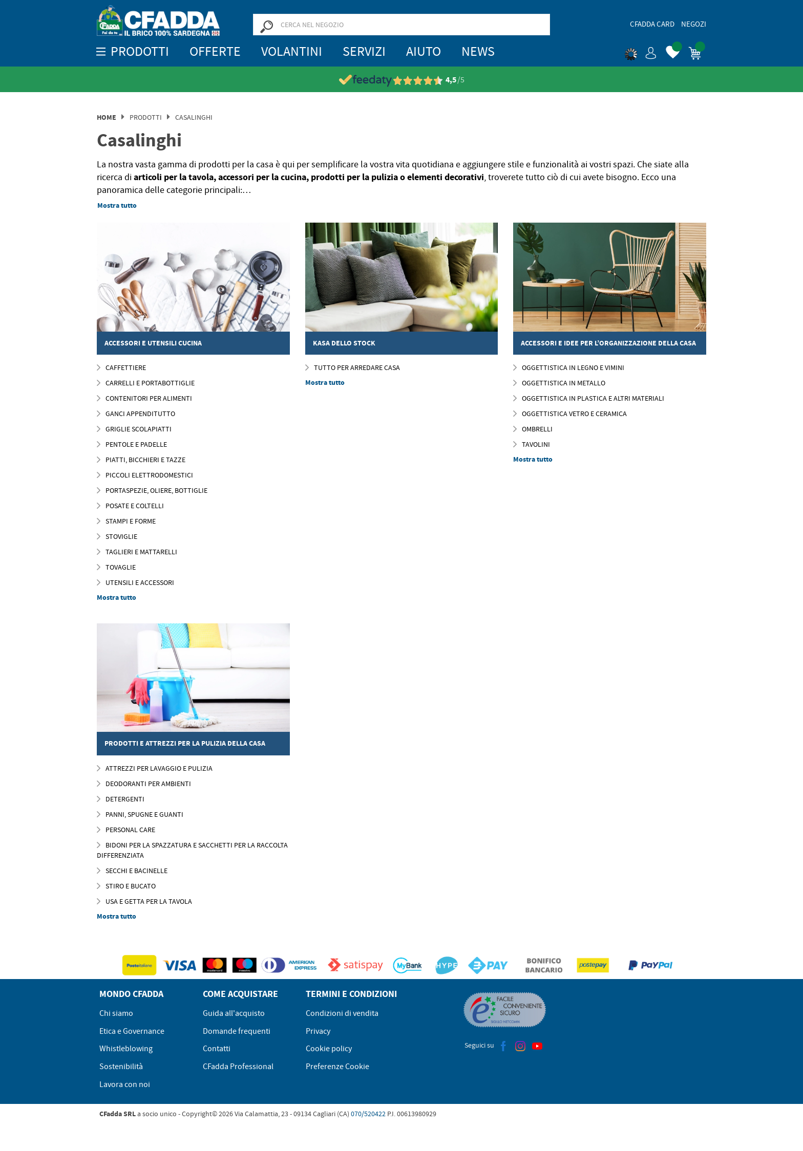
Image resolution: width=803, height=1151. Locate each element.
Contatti (216, 1049)
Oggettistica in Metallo (559, 382)
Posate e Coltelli (130, 505)
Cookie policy (329, 1049)
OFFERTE (215, 51)
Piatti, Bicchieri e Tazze (141, 459)
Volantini (291, 51)
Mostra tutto (117, 205)
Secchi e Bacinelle (132, 870)
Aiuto (423, 51)
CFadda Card (652, 24)
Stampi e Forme (126, 521)
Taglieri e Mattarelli (137, 551)
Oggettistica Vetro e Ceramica (570, 413)
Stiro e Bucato (126, 886)
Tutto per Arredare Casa (352, 367)
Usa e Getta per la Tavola (144, 901)
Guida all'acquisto (234, 1013)
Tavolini (531, 444)
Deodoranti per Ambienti (144, 783)
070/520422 (368, 1113)
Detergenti (120, 798)
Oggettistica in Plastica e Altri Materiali (588, 398)
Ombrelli (533, 428)
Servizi (364, 51)
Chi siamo (116, 1013)
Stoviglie (117, 536)
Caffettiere (121, 367)
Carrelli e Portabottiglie (146, 382)
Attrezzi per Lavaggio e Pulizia (155, 768)
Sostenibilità (121, 1066)
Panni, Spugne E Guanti (140, 814)
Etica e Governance (131, 1031)
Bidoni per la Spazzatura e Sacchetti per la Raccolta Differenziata (192, 850)
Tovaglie (116, 567)
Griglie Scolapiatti (134, 428)
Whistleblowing (126, 1049)
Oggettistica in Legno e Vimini (568, 367)
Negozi (693, 24)
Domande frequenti (236, 1031)
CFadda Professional (238, 1066)
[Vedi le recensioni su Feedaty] (401, 80)
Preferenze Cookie (337, 1066)
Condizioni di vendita (342, 1013)
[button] (641, 51)
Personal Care (126, 829)
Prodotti (146, 117)
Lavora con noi (124, 1084)
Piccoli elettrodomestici (145, 475)
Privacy (318, 1031)
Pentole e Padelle (132, 444)
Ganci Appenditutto (136, 413)
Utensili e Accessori (135, 582)
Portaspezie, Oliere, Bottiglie (152, 490)
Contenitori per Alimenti (144, 398)
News (478, 51)
